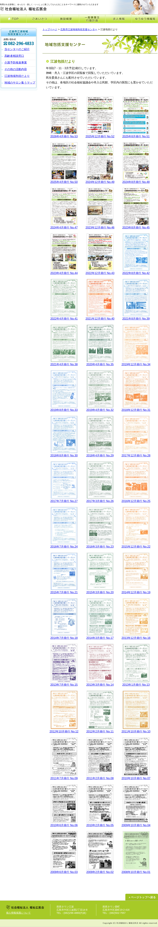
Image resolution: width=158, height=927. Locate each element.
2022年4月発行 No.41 (64, 318)
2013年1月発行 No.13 (136, 684)
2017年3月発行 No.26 (100, 501)
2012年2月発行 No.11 (100, 731)
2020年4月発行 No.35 (100, 364)
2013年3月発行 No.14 (100, 684)
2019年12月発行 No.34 (135, 364)
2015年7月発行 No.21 (64, 592)
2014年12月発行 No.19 (135, 592)
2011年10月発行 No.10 (135, 731)
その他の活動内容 (15, 69)
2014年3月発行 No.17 (100, 637)
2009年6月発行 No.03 (64, 872)
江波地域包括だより (17, 75)
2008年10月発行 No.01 (135, 872)
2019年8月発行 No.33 (64, 409)
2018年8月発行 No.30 (64, 455)
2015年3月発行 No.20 (100, 592)
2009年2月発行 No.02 (100, 872)
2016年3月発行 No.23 (100, 546)
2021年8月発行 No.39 (136, 318)
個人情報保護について (18, 912)
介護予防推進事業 (15, 62)
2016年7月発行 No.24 (64, 546)
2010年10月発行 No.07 (135, 778)
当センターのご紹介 (17, 49)
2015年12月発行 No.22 (135, 546)
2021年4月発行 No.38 (64, 364)
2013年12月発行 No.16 (135, 637)
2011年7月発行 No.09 (64, 778)
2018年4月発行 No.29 (100, 455)
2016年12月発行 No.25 (135, 501)
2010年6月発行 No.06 (64, 825)
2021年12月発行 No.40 (99, 318)
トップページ (49, 29)
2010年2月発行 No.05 (100, 825)
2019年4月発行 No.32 (100, 409)
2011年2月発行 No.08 (100, 778)
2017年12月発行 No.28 (135, 455)
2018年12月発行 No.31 (135, 409)
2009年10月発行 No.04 (135, 825)
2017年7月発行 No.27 (64, 501)
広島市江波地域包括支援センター (78, 29)
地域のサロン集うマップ (19, 82)
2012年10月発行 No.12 (64, 731)
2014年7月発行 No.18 (64, 637)
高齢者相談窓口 (14, 55)
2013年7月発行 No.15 (64, 684)
